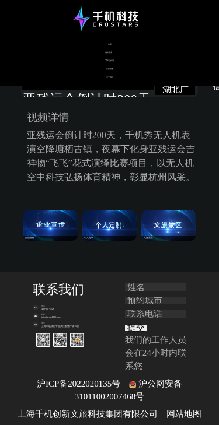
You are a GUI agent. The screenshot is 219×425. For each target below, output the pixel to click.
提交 (136, 328)
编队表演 (108, 52)
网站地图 (183, 414)
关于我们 (109, 77)
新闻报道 (109, 69)
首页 (110, 44)
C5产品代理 (109, 60)
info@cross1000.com (50, 317)
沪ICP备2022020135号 (78, 383)
